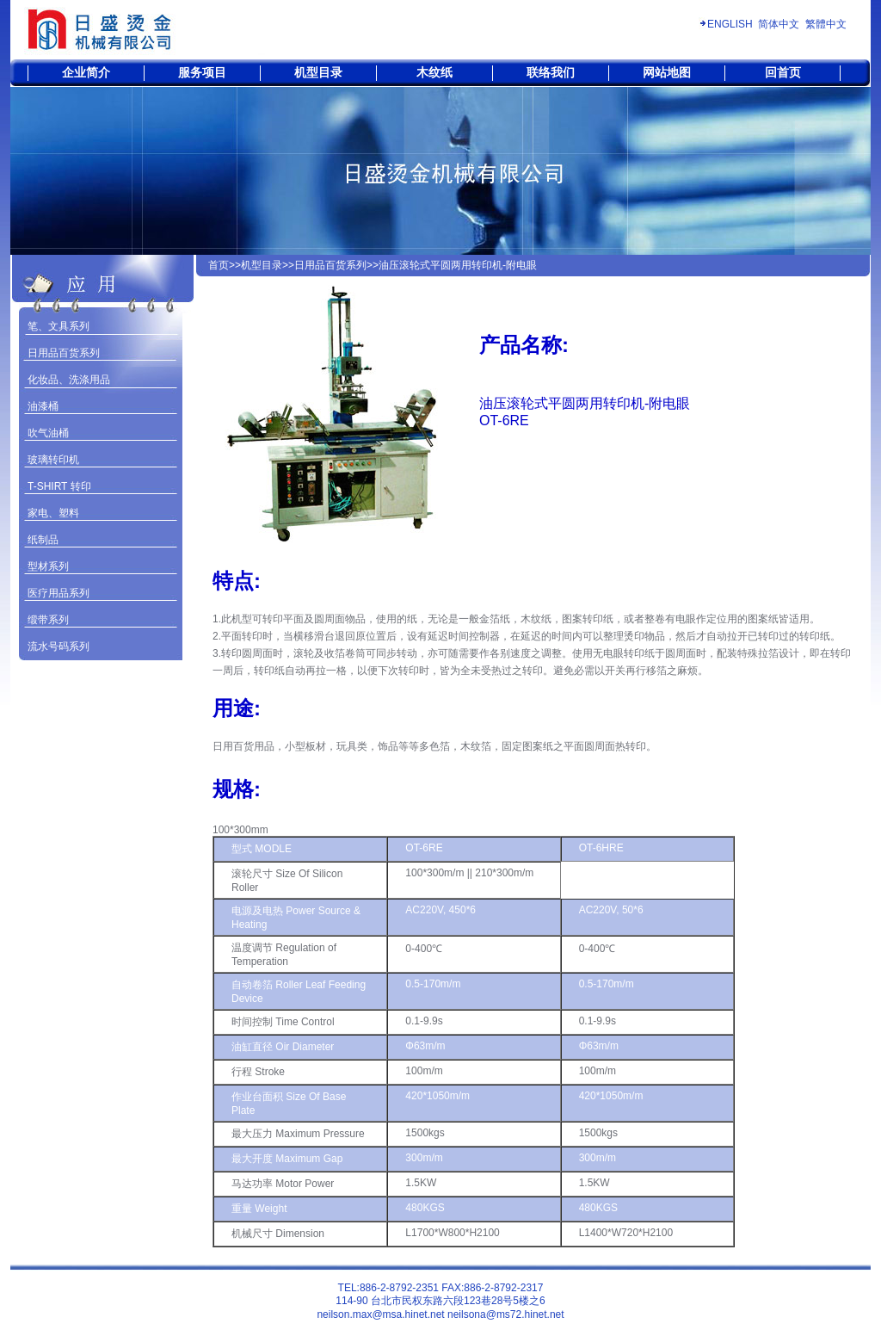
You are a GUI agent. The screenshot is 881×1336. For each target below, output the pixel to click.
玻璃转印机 (53, 460)
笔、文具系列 (58, 326)
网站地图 (667, 72)
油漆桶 (43, 406)
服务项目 (202, 72)
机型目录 (318, 72)
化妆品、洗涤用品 (69, 380)
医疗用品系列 (58, 593)
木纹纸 (434, 72)
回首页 (783, 72)
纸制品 (43, 540)
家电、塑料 (53, 513)
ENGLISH (730, 24)
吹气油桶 (48, 433)
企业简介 (86, 72)
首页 (218, 265)
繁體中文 (826, 24)
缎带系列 (48, 620)
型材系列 (48, 566)
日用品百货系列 (64, 353)
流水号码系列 (58, 646)
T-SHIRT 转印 (59, 486)
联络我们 (551, 72)
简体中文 (778, 24)
